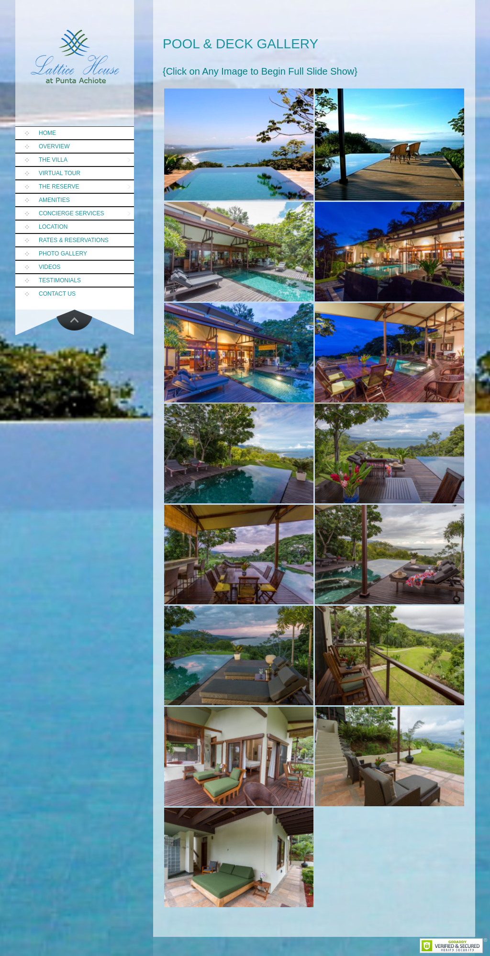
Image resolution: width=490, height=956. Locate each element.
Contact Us (57, 293)
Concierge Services (71, 213)
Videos (49, 267)
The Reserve (59, 186)
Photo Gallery (63, 253)
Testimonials (60, 280)
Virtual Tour (59, 173)
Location (53, 226)
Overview (54, 146)
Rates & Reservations (74, 240)
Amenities (54, 200)
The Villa (53, 159)
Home (47, 133)
